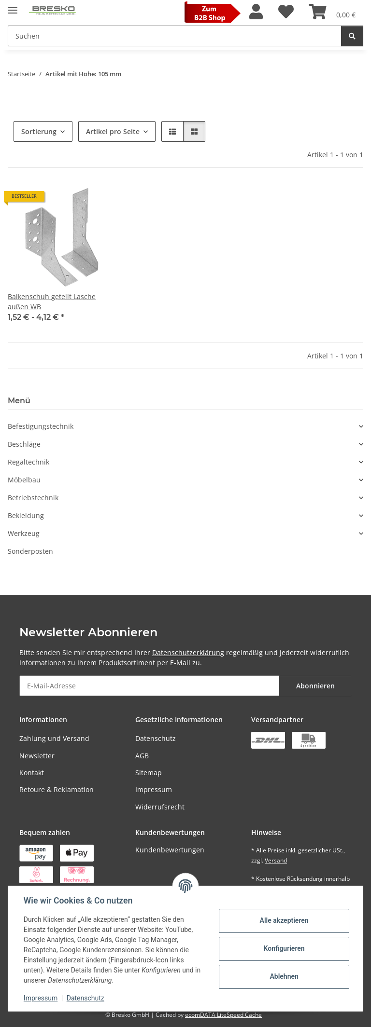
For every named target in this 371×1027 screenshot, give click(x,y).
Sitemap (148, 772)
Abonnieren (315, 685)
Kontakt (31, 772)
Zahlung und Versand (54, 738)
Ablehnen (284, 976)
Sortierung (39, 131)
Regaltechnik (28, 461)
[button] (256, 12)
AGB (142, 755)
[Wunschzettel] (286, 12)
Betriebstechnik (33, 497)
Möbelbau (24, 479)
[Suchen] (352, 36)
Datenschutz (155, 738)
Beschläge (24, 444)
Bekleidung (26, 515)
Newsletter (37, 755)
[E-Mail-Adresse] (149, 685)
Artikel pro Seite (113, 131)
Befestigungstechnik (40, 426)
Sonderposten (30, 551)
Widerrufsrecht (160, 806)
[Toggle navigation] (12, 6)
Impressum (153, 789)
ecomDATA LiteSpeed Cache (223, 1015)
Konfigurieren (283, 948)
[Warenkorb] (332, 12)
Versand (276, 860)
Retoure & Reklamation (56, 789)
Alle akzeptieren (283, 920)
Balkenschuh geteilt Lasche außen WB (52, 301)
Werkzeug (24, 533)
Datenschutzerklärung (188, 652)
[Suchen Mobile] (175, 36)
